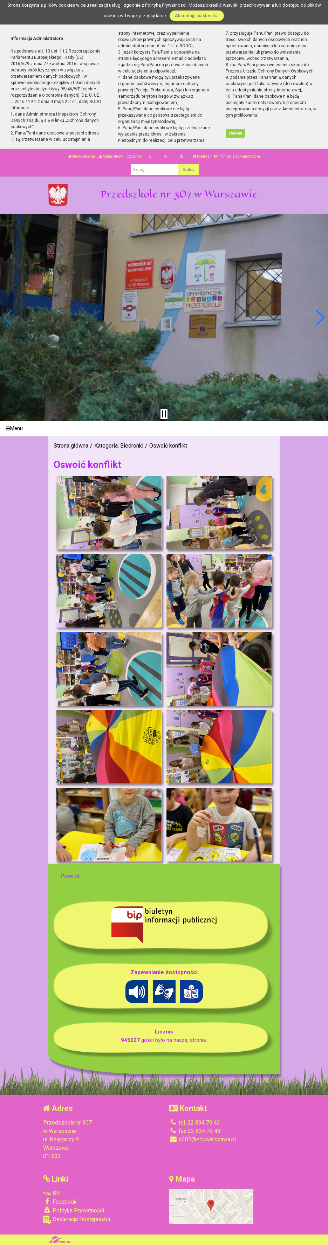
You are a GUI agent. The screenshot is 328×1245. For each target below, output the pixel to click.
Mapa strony (110, 156)
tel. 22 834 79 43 (194, 1122)
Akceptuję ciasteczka (197, 15)
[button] (8, 317)
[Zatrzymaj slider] (164, 413)
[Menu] (164, 429)
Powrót (70, 875)
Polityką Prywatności (165, 5)
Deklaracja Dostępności (76, 1220)
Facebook (60, 1201)
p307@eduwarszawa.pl (202, 1139)
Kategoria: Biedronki (118, 445)
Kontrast (202, 156)
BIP (52, 1193)
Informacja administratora (237, 156)
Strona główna (81, 156)
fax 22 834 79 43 (194, 1131)
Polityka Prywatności (73, 1210)
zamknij (235, 133)
